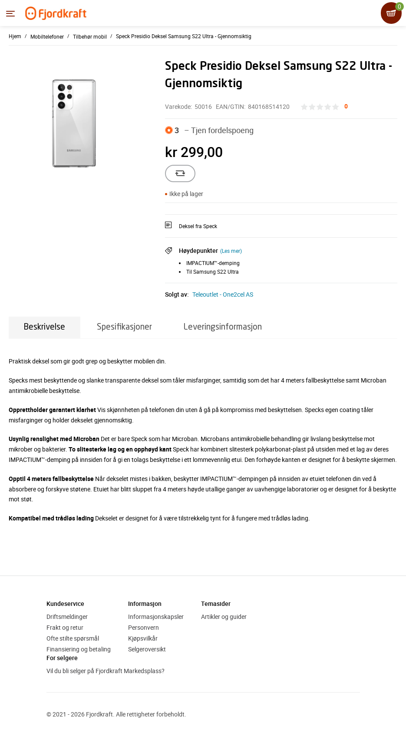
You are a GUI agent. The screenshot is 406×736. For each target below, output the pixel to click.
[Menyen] (10, 13)
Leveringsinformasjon (223, 327)
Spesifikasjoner (124, 327)
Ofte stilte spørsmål (72, 638)
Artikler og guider (224, 616)
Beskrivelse (44, 327)
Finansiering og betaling (78, 649)
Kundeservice (65, 603)
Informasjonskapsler (156, 616)
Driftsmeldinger (67, 616)
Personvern (143, 627)
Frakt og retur (64, 627)
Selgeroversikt (147, 649)
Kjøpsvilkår (143, 638)
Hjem (15, 36)
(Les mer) (231, 250)
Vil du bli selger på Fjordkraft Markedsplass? (105, 671)
